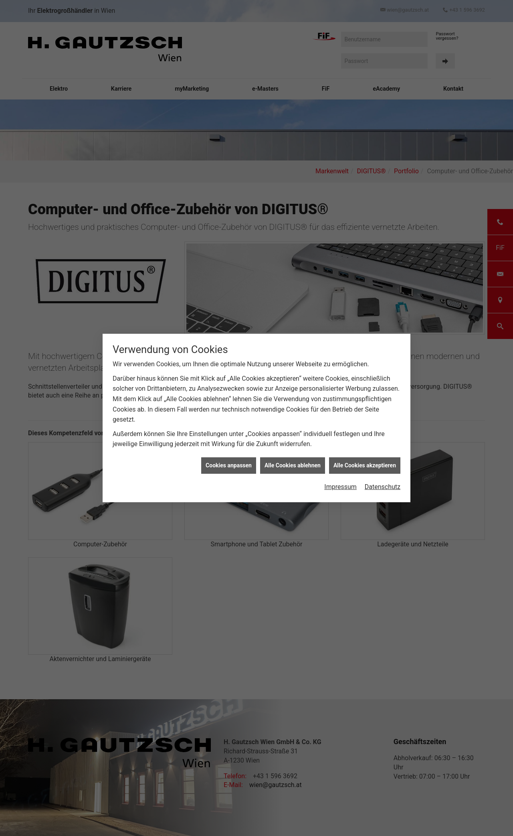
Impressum (340, 486)
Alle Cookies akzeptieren (364, 464)
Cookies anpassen (229, 464)
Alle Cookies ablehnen (293, 464)
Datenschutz (382, 486)
